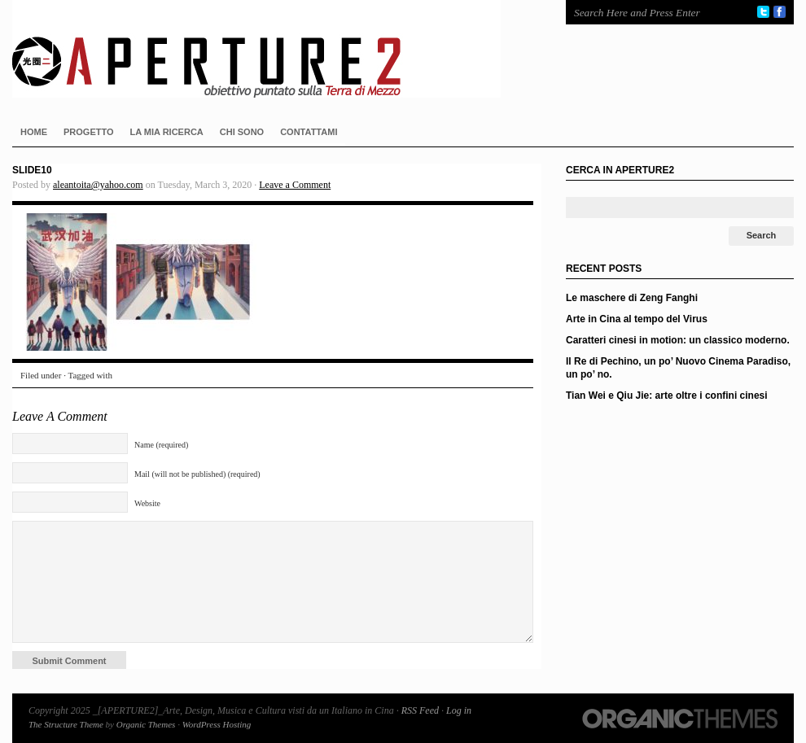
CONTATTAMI (308, 132)
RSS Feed (420, 710)
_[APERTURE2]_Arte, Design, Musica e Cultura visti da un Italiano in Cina (272, 49)
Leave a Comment (295, 184)
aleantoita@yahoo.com (98, 184)
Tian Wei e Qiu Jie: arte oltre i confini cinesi (667, 395)
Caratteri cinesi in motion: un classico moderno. (678, 340)
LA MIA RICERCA (167, 132)
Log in (458, 710)
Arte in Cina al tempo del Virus (636, 319)
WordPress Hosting (217, 724)
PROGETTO (89, 132)
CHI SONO (242, 132)
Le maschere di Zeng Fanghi (632, 298)
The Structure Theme (65, 724)
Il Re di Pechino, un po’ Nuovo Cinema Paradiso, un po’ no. (678, 368)
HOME (33, 132)
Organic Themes (146, 724)
